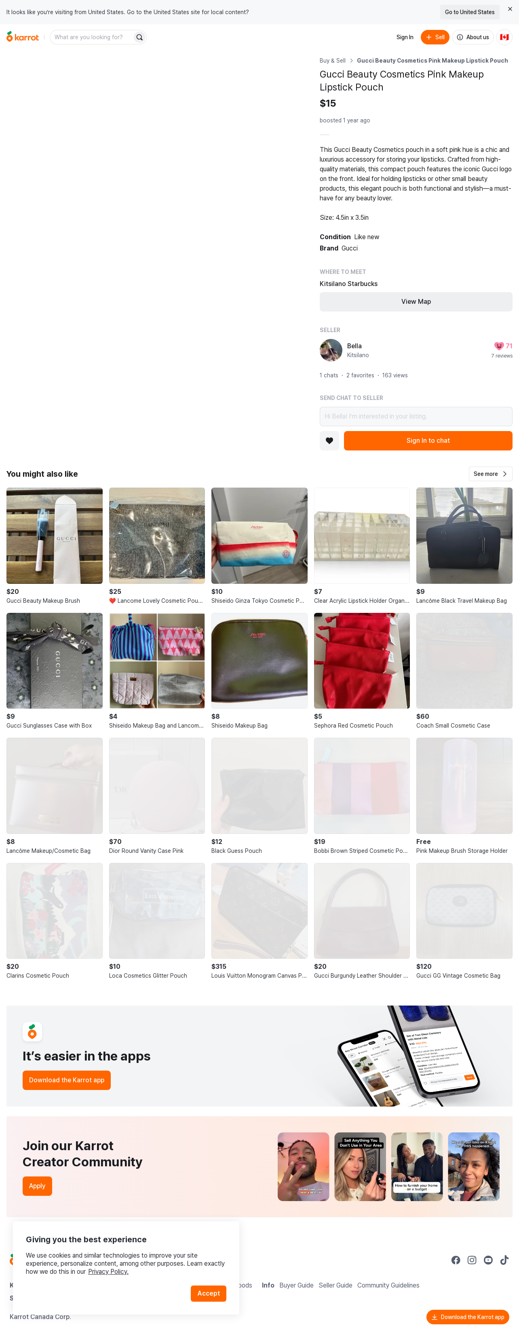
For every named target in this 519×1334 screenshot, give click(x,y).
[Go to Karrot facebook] (456, 1260)
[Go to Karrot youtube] (488, 1260)
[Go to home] (22, 37)
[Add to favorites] (329, 440)
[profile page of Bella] (331, 350)
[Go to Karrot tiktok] (504, 1260)
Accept (208, 1293)
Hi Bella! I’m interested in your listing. (416, 416)
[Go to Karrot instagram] (472, 1260)
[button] (491, 474)
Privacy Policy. (108, 1271)
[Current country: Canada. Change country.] (504, 37)
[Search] (139, 37)
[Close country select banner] (510, 9)
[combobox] (92, 37)
